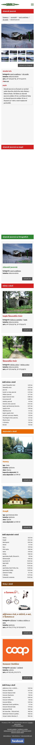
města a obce (14, 365)
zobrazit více (27, 279)
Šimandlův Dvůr (10, 361)
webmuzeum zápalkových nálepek (12, 731)
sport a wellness (23, 17)
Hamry (6, 461)
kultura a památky (16, 320)
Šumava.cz (6, 17)
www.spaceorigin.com (26, 736)
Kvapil (5, 511)
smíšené (20, 668)
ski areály (5, 20)
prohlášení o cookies (23, 729)
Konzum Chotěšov (11, 664)
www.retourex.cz (16, 736)
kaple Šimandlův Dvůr (12, 316)
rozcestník (14, 17)
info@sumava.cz (19, 726)
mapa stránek (17, 724)
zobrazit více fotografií (25, 65)
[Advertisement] (17, 124)
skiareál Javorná (10, 267)
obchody (13, 668)
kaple (25, 320)
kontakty (30, 722)
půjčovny (13, 620)
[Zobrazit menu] (32, 4)
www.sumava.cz (7, 736)
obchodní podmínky (12, 729)
